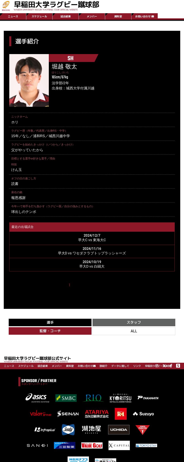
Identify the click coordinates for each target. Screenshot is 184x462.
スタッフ (134, 322)
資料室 (118, 16)
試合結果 (65, 16)
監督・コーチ (50, 330)
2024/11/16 (92, 248)
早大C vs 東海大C (92, 240)
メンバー (92, 16)
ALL (134, 331)
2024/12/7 (92, 235)
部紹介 (103, 366)
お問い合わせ (144, 16)
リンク (137, 366)
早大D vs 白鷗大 (92, 266)
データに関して (120, 366)
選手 (50, 322)
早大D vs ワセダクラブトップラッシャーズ (92, 253)
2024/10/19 (92, 262)
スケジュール (39, 16)
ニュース (13, 16)
